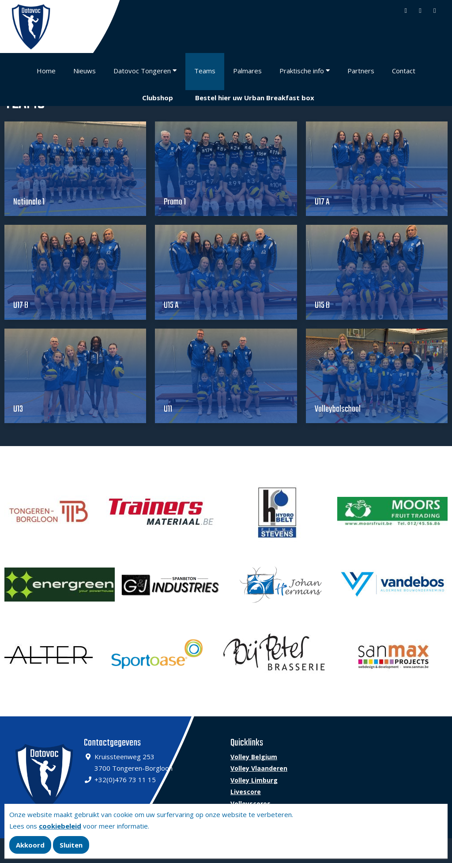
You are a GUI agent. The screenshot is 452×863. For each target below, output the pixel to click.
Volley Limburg (254, 780)
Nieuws (84, 70)
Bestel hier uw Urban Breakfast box (254, 97)
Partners (360, 70)
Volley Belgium (253, 757)
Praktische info (301, 70)
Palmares (247, 70)
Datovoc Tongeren (142, 70)
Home (46, 70)
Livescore (245, 791)
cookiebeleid (60, 825)
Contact (403, 70)
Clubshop (157, 97)
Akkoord (30, 844)
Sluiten (71, 844)
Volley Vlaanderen (258, 768)
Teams (204, 70)
